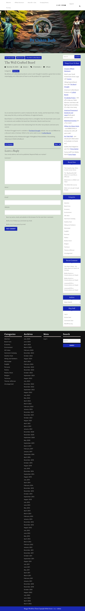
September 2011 (29, 558)
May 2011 (27, 570)
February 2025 (28, 350)
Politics (66, 237)
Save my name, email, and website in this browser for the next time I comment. (29, 217)
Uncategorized (68, 253)
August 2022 (28, 392)
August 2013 (28, 499)
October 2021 (28, 418)
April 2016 (27, 457)
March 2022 (28, 404)
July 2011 (27, 564)
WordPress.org (68, 324)
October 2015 (28, 463)
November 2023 (29, 370)
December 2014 (29, 471)
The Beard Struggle (34, 131)
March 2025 (28, 347)
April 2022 (27, 401)
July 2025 (27, 339)
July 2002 (27, 595)
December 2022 (29, 384)
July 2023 (27, 381)
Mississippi (67, 228)
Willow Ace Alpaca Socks (71, 126)
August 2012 (28, 527)
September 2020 (29, 437)
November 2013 (29, 491)
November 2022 (29, 387)
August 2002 (28, 592)
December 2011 (28, 550)
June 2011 (27, 567)
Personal (66, 234)
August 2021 (28, 420)
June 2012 (27, 533)
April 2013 (27, 511)
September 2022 (29, 389)
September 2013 (29, 497)
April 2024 (27, 361)
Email (7, 197)
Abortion (66, 203)
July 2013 (27, 502)
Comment (8, 158)
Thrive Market (74, 149)
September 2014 (29, 474)
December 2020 (29, 432)
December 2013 (29, 488)
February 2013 (28, 516)
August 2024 (28, 358)
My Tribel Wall (68, 136)
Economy (67, 209)
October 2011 (28, 556)
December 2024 (29, 353)
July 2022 (27, 395)
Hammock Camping (69, 219)
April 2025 (27, 344)
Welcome (8, 2)
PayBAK (66, 231)
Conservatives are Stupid (71, 275)
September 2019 (29, 443)
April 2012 (27, 539)
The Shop (8, 7)
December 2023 (29, 367)
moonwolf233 (68, 283)
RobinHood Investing (70, 121)
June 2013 (27, 505)
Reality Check (68, 241)
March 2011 (27, 575)
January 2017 (28, 451)
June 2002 (27, 598)
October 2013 (28, 494)
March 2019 (27, 446)
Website (7, 207)
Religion (66, 244)
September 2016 (29, 454)
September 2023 (29, 375)
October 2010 (28, 589)
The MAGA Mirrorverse (70, 185)
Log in (66, 314)
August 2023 (28, 378)
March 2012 (27, 542)
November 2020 (29, 435)
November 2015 (29, 460)
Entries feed (67, 317)
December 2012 (29, 522)
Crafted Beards (46, 133)
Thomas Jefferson (69, 250)
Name (7, 187)
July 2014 (27, 480)
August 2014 (28, 477)
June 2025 (27, 342)
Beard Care (20, 58)
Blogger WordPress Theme (31, 609)
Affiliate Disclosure (19, 2)
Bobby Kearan (68, 273)
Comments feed (68, 320)
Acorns (69, 79)
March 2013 (27, 513)
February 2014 (28, 485)
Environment (67, 212)
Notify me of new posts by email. (16, 224)
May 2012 (27, 536)
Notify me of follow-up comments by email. (19, 221)
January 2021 (28, 429)
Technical (66, 247)
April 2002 (27, 601)
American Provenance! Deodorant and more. (71, 113)
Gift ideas (66, 215)
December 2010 (29, 584)
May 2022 (27, 398)
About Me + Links (32, 2)
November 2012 (29, 525)
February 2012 (28, 544)
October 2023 (28, 373)
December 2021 (29, 412)
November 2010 (29, 587)
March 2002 (28, 604)
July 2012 (27, 530)
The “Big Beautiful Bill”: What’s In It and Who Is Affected (70, 175)
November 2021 (29, 415)
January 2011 (28, 581)
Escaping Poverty (44, 2)
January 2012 (28, 547)
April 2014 (27, 482)
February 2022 (28, 406)
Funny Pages (72, 154)
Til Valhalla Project (70, 98)
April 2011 (27, 573)
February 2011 (28, 578)
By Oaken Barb (42, 40)
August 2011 (28, 561)
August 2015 (28, 465)
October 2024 (28, 356)
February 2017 (28, 449)
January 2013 (28, 519)
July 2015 (27, 468)
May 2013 (27, 508)
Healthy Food (68, 222)
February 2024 (28, 364)
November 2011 (29, 553)
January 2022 (28, 409)
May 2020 (27, 440)
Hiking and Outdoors (70, 225)
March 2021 (27, 426)
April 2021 (27, 423)
